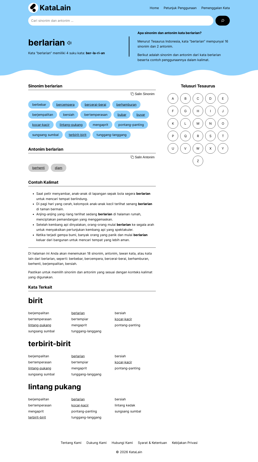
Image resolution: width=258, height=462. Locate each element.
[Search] (222, 21)
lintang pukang (54, 386)
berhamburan (126, 105)
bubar (122, 115)
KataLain (55, 7)
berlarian (78, 313)
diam (58, 168)
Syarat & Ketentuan (152, 443)
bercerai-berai (95, 105)
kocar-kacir (41, 125)
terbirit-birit (77, 135)
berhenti (38, 168)
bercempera (65, 105)
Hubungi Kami (122, 443)
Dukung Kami (96, 443)
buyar (140, 115)
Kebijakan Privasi (185, 443)
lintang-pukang (71, 125)
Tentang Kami (71, 443)
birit (35, 300)
